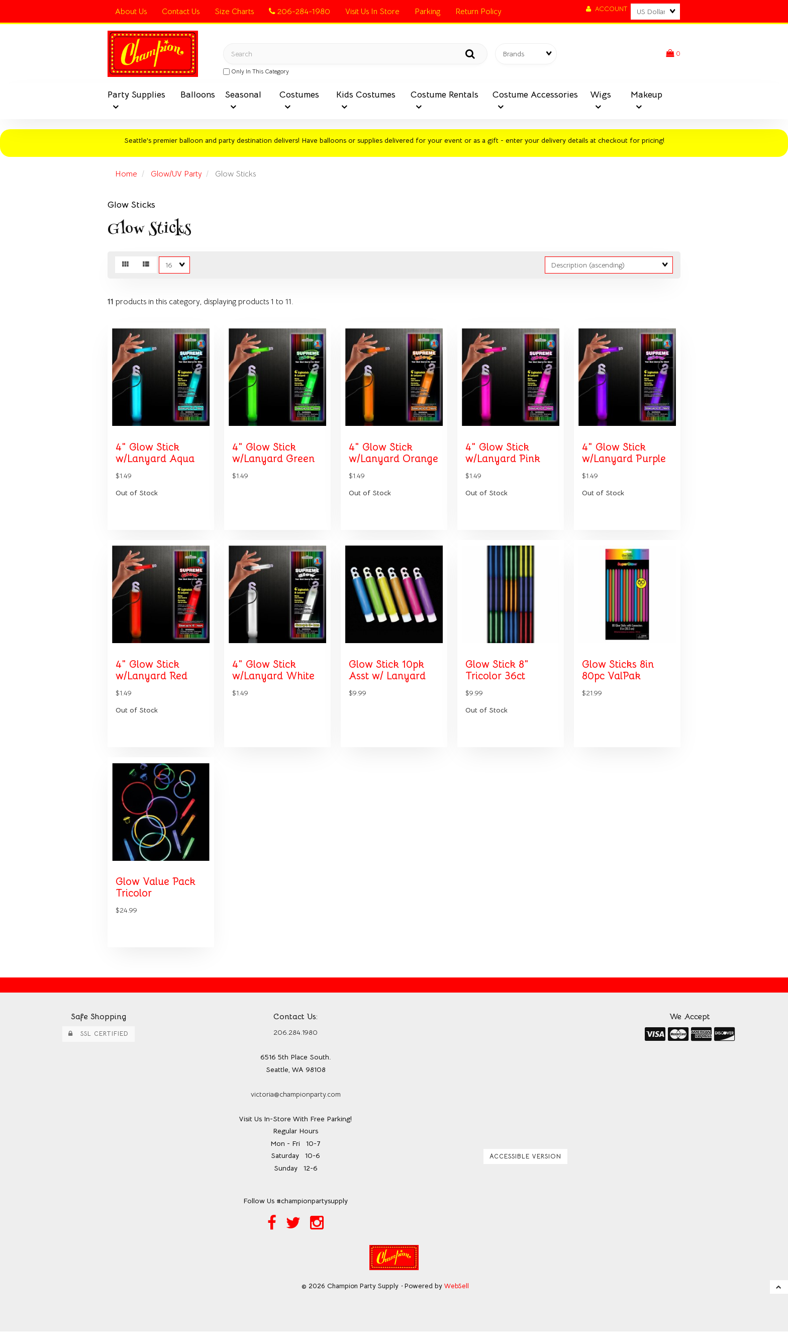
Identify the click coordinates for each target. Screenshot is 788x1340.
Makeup (646, 95)
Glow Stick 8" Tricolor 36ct (497, 675)
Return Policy (478, 12)
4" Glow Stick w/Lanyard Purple (624, 456)
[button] (672, 54)
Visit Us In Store (372, 12)
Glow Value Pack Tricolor (156, 895)
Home (126, 175)
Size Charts (234, 12)
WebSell (456, 1294)
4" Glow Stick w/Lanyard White (274, 675)
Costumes (299, 95)
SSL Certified (98, 1042)
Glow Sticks (131, 206)
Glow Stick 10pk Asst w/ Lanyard (388, 675)
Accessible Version (525, 1164)
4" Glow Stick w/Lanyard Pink (503, 456)
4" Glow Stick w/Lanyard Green (274, 456)
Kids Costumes (366, 95)
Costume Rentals (444, 95)
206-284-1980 (299, 12)
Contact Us (181, 12)
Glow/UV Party (177, 175)
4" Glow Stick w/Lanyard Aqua (156, 456)
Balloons (197, 95)
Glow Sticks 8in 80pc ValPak (618, 675)
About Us (131, 12)
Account (606, 9)
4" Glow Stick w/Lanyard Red (152, 675)
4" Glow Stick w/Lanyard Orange (394, 456)
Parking (427, 12)
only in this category (256, 72)
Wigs (600, 95)
